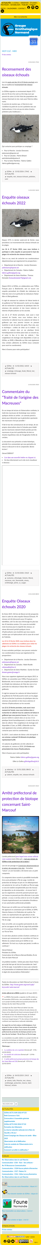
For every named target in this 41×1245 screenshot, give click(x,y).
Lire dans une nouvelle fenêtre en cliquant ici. (20, 457)
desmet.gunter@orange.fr (11, 672)
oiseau (26, 580)
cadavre (9, 775)
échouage (17, 371)
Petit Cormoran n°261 (12, 1115)
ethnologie (18, 578)
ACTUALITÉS (6, 3)
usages (23, 583)
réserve (24, 1083)
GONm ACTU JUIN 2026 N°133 (15, 1113)
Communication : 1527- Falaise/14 (14, 1171)
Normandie (19, 580)
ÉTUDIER (33, 3)
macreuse (8, 580)
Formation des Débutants (13, 1127)
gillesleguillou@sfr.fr (31, 761)
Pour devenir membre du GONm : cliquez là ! (20, 1194)
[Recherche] (8, 1103)
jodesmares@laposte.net (10, 268)
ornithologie (9, 583)
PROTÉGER (5, 5)
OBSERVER (25, 3)
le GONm (15, 3)
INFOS (3, 8)
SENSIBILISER (15, 5)
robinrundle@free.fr (9, 667)
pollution (32, 176)
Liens (27, 1237)
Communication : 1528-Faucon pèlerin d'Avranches (20, 1168)
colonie (9, 1080)
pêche (16, 583)
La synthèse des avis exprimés (14, 1050)
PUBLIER (25, 5)
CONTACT (21, 8)
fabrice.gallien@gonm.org (11, 273)
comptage (10, 371)
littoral (29, 371)
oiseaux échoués (22, 176)
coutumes (10, 578)
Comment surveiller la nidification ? (16, 1150)
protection (17, 1083)
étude (24, 371)
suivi (6, 179)
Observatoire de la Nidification (15, 1141)
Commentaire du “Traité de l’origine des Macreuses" (20, 397)
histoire (25, 578)
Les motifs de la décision (12, 1054)
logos (32, 1237)
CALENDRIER (12, 8)
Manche (19, 1080)
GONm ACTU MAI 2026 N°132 (15, 1124)
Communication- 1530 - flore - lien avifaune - (17, 1163)
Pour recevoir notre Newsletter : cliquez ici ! (19, 1186)
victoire (14, 1085)
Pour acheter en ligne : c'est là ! (15, 1220)
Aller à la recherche (20, 17)
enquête (9, 176)
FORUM (32, 5)
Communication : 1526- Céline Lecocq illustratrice (19, 1174)
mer (14, 176)
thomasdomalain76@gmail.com (20, 278)
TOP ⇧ (35, 1242)
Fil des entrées (6, 54)
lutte (14, 1080)
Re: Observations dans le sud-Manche (15, 1160)
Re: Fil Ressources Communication (14, 1165)
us (20, 583)
